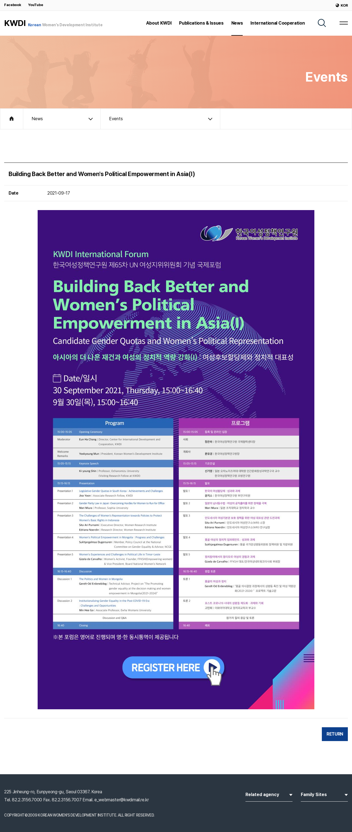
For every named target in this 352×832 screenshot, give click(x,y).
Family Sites (324, 794)
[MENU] (344, 23)
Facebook (12, 5)
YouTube (35, 5)
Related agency (269, 794)
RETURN (335, 734)
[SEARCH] (322, 23)
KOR (342, 5)
